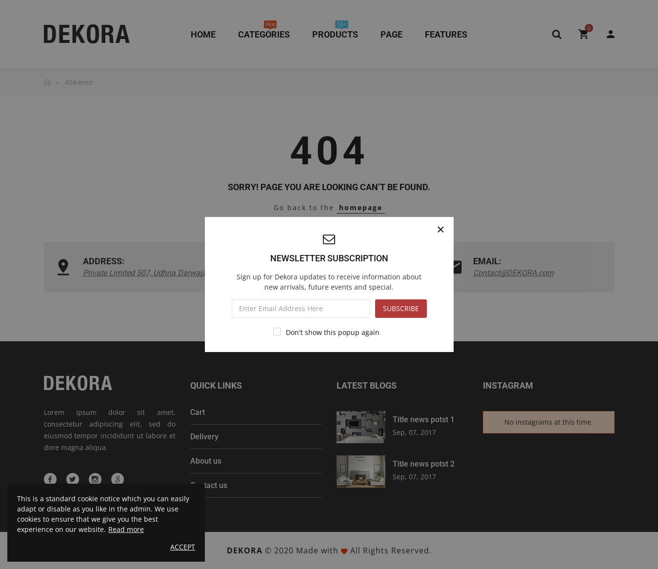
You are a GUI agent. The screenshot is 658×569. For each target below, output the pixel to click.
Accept (182, 546)
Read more (126, 529)
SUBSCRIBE (401, 308)
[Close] (441, 229)
